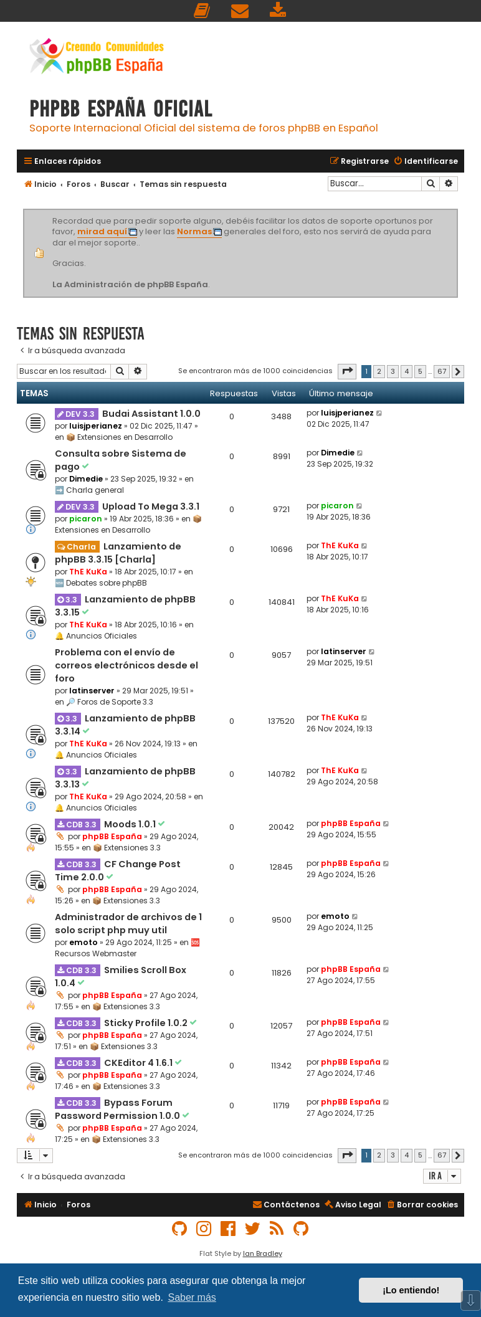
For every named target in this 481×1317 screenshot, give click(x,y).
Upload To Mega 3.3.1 (150, 506)
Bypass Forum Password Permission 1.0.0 (118, 1109)
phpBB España (112, 836)
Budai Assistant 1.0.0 (151, 413)
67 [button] (441, 371)
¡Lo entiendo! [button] (411, 1290)
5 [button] (420, 371)
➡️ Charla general (89, 490)
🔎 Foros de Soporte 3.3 (109, 702)
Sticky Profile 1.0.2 (146, 1023)
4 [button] (406, 371)
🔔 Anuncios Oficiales (96, 635)
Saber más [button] (192, 1297)
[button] (347, 371)
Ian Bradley (262, 1253)
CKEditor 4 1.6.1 (139, 1063)
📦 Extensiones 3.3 (127, 847)
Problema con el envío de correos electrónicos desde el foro (126, 665)
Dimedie (86, 478)
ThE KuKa (88, 571)
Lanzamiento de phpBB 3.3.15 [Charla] (118, 553)
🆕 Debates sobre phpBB (101, 583)
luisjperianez (95, 426)
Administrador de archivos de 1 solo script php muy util (128, 923)
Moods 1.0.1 (131, 824)
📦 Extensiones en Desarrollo (119, 437)
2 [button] (379, 371)
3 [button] (393, 371)
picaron (85, 518)
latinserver (92, 690)
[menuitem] (202, 11)
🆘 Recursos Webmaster (127, 948)
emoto (83, 942)
